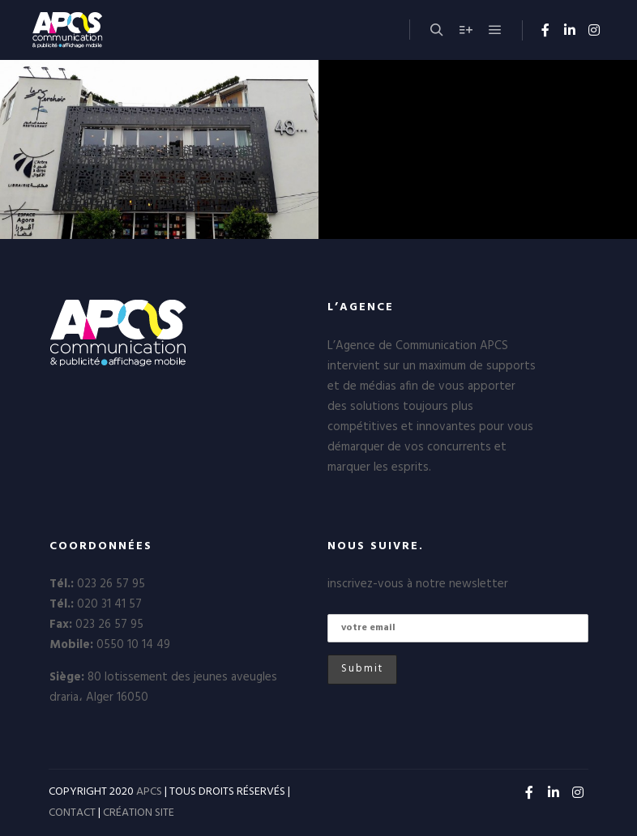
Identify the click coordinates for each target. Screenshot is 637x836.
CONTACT (72, 813)
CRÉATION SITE (138, 813)
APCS (149, 792)
